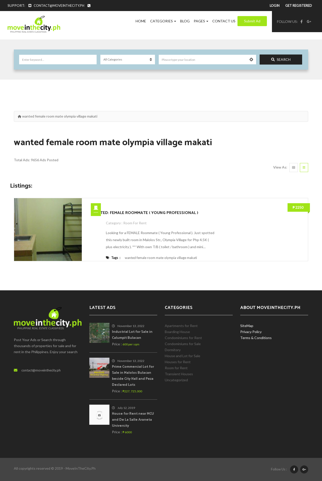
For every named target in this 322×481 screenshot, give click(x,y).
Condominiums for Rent (183, 338)
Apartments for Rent (181, 326)
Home (141, 21)
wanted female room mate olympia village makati (161, 258)
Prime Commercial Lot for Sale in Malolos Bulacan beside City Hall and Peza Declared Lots (133, 376)
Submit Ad (252, 21)
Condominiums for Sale (183, 344)
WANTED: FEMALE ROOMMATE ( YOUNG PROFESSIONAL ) (144, 212)
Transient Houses (179, 374)
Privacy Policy (251, 332)
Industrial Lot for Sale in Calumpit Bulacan (132, 335)
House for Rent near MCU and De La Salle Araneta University (133, 420)
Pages (201, 21)
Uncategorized (176, 380)
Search (281, 59)
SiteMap (246, 326)
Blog (185, 21)
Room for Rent (135, 223)
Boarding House (177, 332)
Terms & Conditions (256, 338)
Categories (163, 21)
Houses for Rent (178, 362)
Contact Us (223, 21)
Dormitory (173, 350)
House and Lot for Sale (182, 356)
